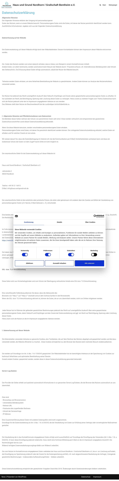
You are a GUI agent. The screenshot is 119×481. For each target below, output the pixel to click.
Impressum (97, 478)
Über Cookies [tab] (90, 222)
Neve (3, 478)
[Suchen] (100, 5)
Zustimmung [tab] (28, 222)
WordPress (22, 478)
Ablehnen (29, 263)
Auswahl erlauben (59, 263)
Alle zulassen (89, 263)
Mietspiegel (113, 5)
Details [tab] (59, 222)
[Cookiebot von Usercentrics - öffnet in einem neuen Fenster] (95, 216)
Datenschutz (85, 478)
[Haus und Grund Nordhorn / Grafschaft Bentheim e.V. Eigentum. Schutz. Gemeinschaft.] (38, 5)
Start (104, 5)
